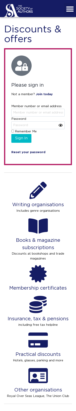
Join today (44, 94)
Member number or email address (36, 106)
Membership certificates (38, 288)
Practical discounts (38, 354)
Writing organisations (38, 204)
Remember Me (24, 131)
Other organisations (38, 390)
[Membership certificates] (38, 273)
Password (18, 118)
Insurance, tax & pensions (38, 318)
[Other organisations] (38, 375)
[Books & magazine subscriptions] (38, 226)
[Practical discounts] (38, 340)
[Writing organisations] (38, 190)
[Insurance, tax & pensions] (38, 304)
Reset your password (28, 152)
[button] (70, 9)
